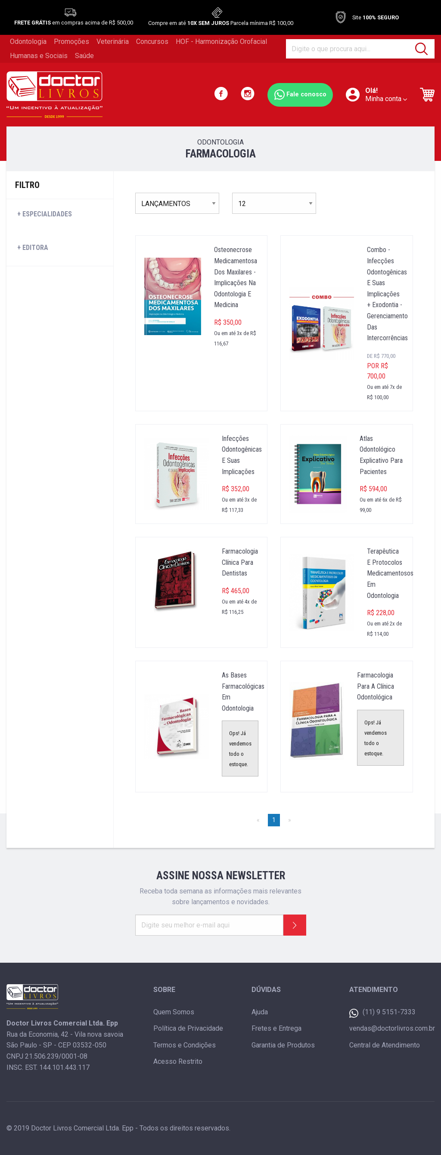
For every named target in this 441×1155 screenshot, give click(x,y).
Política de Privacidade (188, 1028)
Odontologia (28, 41)
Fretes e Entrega (276, 1028)
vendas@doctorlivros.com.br (392, 1028)
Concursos (152, 41)
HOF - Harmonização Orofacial (221, 41)
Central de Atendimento (384, 1045)
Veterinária (112, 41)
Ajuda (260, 1012)
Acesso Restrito (177, 1061)
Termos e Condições (184, 1045)
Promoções (71, 41)
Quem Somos (173, 1012)
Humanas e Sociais (39, 56)
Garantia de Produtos (283, 1045)
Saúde (84, 56)
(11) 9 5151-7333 (382, 1013)
